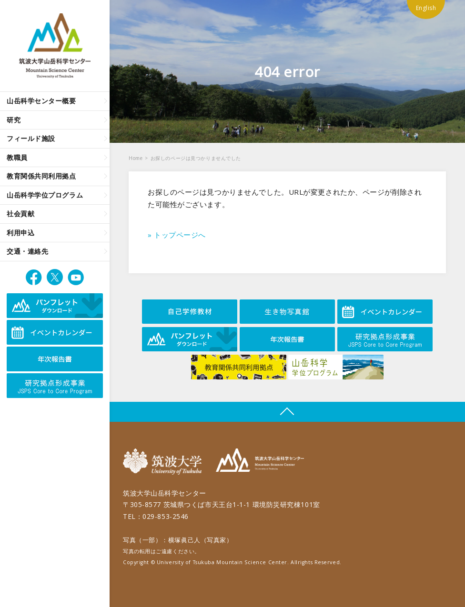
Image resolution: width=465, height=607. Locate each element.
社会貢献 (20, 213)
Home (135, 158)
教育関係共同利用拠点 (41, 175)
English (426, 8)
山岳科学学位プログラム (45, 194)
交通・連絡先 (27, 251)
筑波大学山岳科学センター (260, 461)
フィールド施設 (31, 138)
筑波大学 (164, 461)
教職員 (17, 157)
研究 (13, 119)
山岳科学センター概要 (41, 100)
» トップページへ (177, 234)
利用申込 (20, 232)
